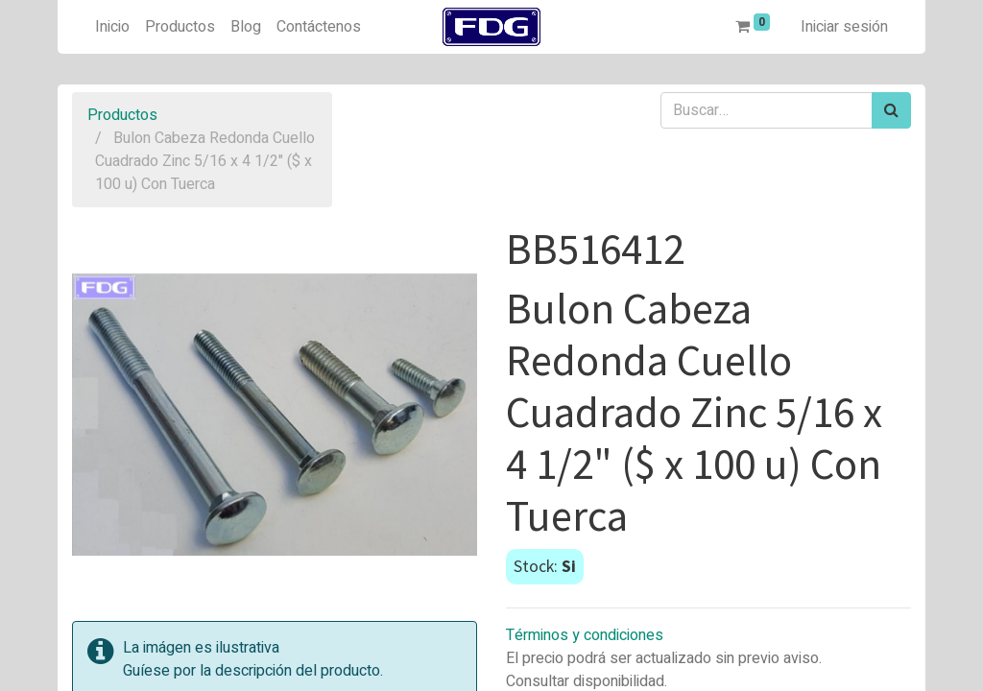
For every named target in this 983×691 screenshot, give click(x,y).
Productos (122, 115)
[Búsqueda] (891, 110)
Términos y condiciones (584, 635)
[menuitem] (112, 27)
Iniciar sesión (844, 26)
